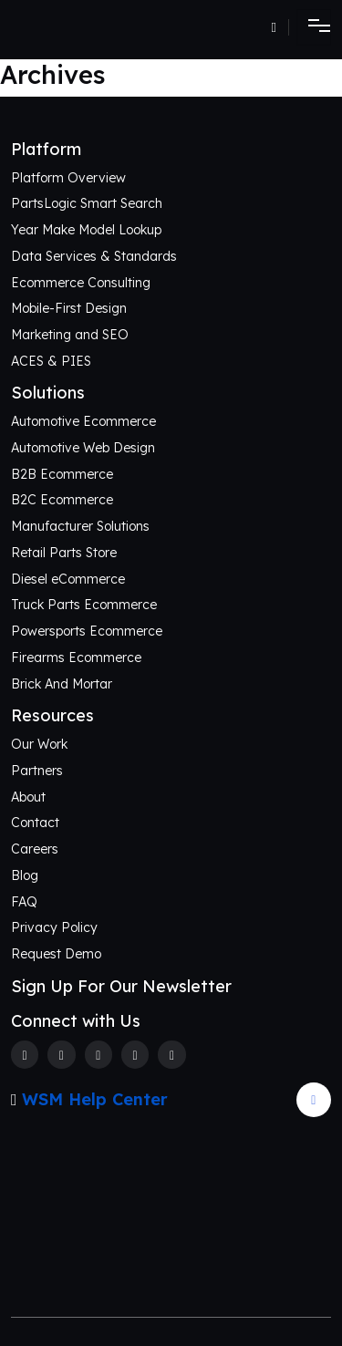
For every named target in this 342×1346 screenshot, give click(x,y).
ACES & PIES (51, 361)
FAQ (24, 902)
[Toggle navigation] (313, 27)
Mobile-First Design (69, 308)
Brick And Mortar (61, 684)
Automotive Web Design (83, 448)
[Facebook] (24, 1054)
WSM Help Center (95, 1100)
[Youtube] (171, 1054)
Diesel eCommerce (68, 579)
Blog (24, 875)
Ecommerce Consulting (80, 282)
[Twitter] (61, 1054)
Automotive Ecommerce (83, 421)
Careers (34, 849)
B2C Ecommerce (62, 500)
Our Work (39, 744)
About (28, 797)
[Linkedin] (135, 1054)
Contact (35, 822)
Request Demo (56, 954)
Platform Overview (68, 178)
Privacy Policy (54, 927)
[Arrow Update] (313, 1099)
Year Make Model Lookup (86, 230)
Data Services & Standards (94, 256)
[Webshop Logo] (84, 27)
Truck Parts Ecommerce (84, 604)
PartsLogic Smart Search (86, 203)
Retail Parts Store (64, 552)
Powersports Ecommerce (86, 631)
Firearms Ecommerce (76, 657)
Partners (37, 770)
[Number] (280, 27)
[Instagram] (98, 1054)
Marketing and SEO (70, 334)
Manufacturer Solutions (80, 526)
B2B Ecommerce (62, 474)
